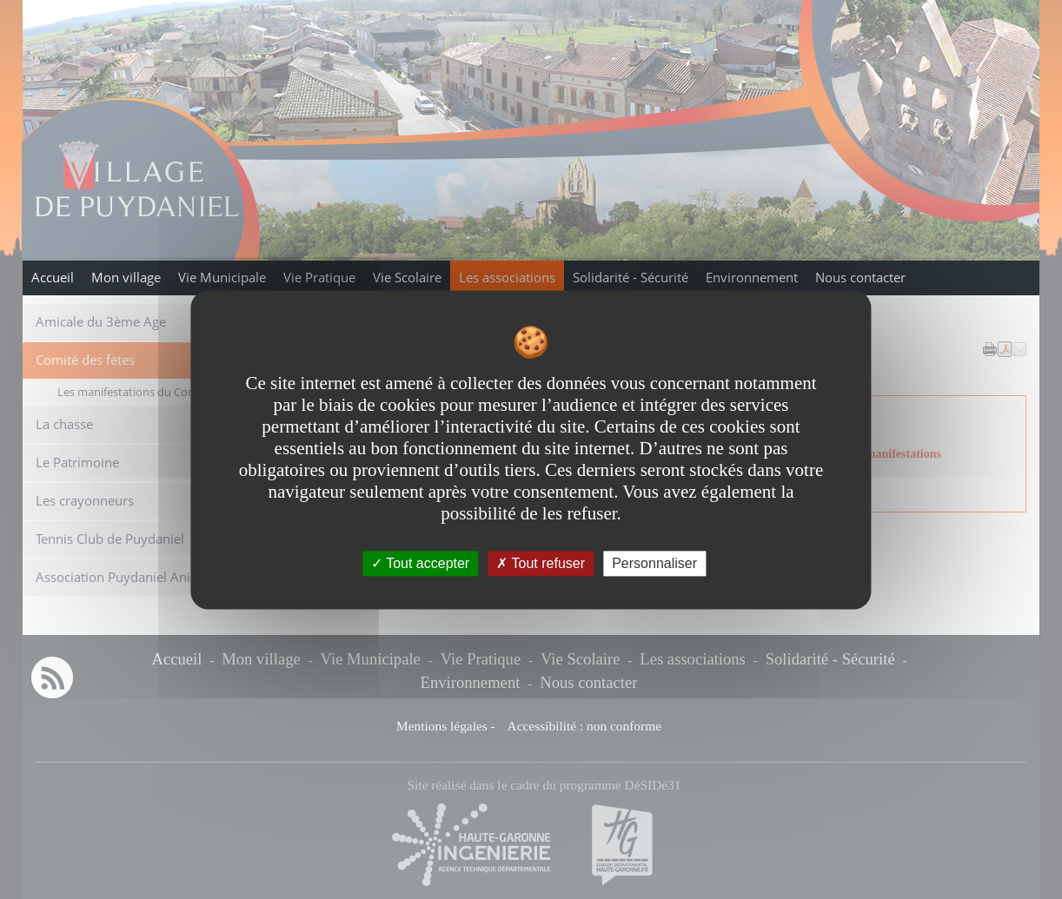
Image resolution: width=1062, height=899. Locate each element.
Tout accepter (420, 563)
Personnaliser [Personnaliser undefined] (654, 563)
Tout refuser (540, 563)
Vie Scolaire (407, 277)
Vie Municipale (222, 277)
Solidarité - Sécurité (630, 277)
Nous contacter (860, 277)
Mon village (126, 277)
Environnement (752, 277)
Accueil (52, 277)
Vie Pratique (319, 277)
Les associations (507, 277)
